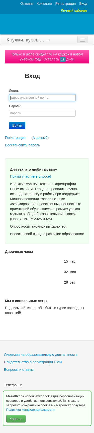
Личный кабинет (74, 10)
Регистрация (65, 3)
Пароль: (15, 106)
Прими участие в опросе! (30, 176)
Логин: (14, 90)
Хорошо (16, 419)
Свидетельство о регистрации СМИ (33, 362)
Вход (83, 3)
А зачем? (40, 138)
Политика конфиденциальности (30, 410)
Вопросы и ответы (19, 370)
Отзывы (26, 3)
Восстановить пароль (22, 145)
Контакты (44, 3)
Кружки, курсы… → (29, 39)
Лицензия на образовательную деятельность (40, 355)
